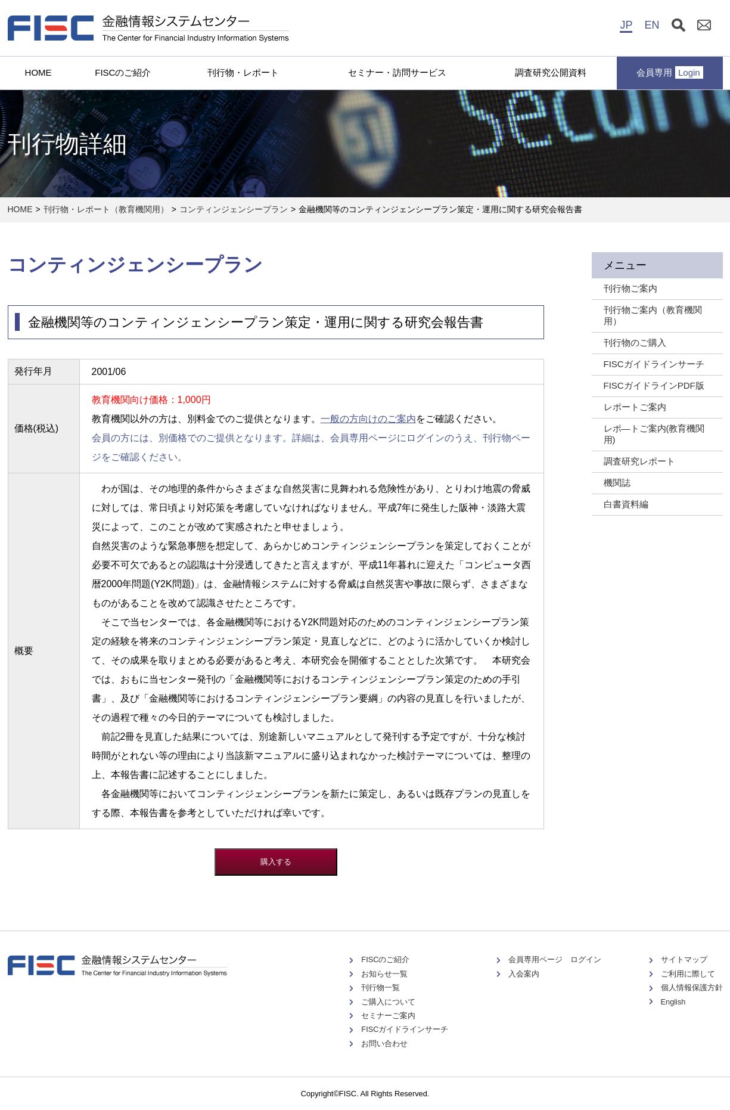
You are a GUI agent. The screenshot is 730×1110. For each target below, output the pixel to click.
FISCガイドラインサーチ (404, 1029)
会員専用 (669, 72)
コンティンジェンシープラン (233, 209)
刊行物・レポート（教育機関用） (106, 209)
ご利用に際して (688, 973)
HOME (38, 72)
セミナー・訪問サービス (397, 72)
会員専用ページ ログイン (554, 959)
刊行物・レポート (243, 72)
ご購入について (388, 1001)
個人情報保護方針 (692, 987)
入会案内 (523, 973)
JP (626, 25)
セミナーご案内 (388, 1015)
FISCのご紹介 (123, 72)
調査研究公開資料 (550, 72)
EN (651, 25)
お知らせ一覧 (384, 973)
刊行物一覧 (380, 987)
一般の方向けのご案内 (368, 419)
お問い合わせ (384, 1043)
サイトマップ (684, 959)
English (673, 1001)
